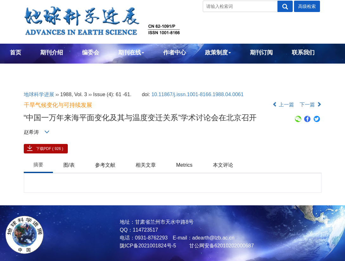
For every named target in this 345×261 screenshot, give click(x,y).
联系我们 (303, 52)
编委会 (90, 52)
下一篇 (310, 104)
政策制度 (218, 52)
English (20, 69)
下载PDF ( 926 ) (49, 148)
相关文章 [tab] (146, 165)
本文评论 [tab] (223, 165)
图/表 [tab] (69, 165)
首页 (15, 52)
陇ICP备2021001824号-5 (148, 245)
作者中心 (174, 52)
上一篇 (283, 104)
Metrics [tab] (184, 165)
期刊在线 (131, 52)
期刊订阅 (261, 52)
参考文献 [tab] (105, 165)
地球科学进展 (39, 94)
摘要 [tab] (38, 164)
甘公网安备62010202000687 (221, 245)
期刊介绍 (51, 52)
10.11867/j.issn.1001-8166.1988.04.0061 (197, 94)
